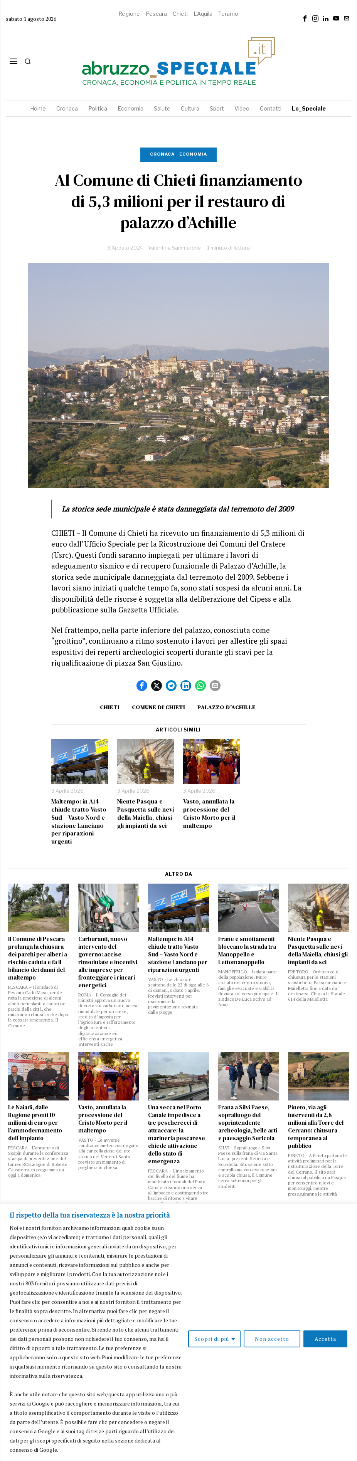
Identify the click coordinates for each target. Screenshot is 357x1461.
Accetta (325, 1338)
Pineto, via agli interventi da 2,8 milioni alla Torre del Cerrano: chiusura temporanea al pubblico (316, 1127)
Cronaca (162, 154)
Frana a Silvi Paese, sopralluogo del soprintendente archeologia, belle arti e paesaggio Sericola (247, 1123)
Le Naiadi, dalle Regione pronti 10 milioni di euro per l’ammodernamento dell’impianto (35, 1123)
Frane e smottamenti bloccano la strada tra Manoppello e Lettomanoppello (247, 950)
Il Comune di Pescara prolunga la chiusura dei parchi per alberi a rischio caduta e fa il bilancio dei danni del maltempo (37, 958)
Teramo (228, 13)
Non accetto (272, 1338)
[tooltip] (305, 18)
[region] (178, 1332)
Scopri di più (211, 1338)
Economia (193, 154)
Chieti (180, 13)
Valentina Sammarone (174, 248)
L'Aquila (203, 13)
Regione (129, 13)
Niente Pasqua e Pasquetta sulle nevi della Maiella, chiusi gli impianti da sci (145, 813)
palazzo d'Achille (226, 707)
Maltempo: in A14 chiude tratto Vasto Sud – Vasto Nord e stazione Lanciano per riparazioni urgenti (78, 821)
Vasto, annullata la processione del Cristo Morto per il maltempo (209, 813)
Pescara (156, 13)
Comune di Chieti (158, 707)
